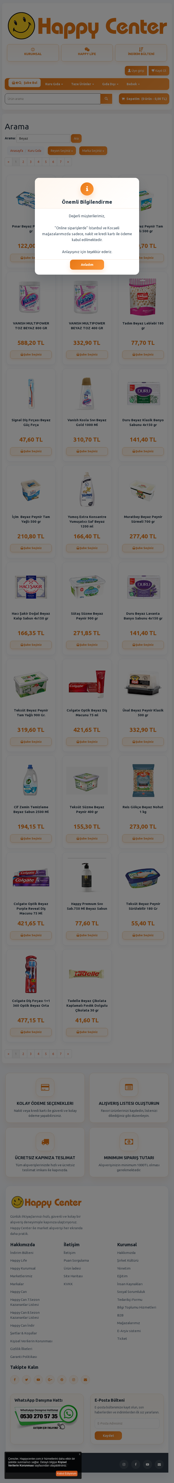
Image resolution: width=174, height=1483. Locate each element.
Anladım (87, 264)
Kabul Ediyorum (66, 1473)
